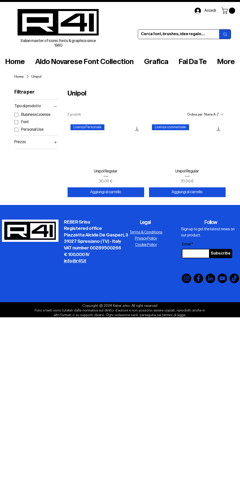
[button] (229, 11)
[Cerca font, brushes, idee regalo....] (175, 34)
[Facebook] (198, 278)
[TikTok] (234, 278)
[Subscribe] (220, 253)
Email (186, 244)
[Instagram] (186, 278)
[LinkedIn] (210, 278)
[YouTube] (222, 278)
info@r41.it (75, 261)
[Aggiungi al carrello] (106, 192)
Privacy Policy (146, 238)
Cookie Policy (146, 245)
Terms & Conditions (146, 232)
